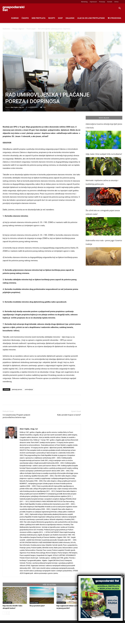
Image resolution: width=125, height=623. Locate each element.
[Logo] (13, 8)
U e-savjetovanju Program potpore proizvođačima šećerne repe (16, 416)
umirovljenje (29, 389)
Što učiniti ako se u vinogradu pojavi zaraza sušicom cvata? (103, 212)
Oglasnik (70, 18)
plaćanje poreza (17, 389)
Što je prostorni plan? (37, 606)
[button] (120, 8)
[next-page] (8, 613)
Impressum (93, 2)
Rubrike (15, 18)
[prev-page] (4, 613)
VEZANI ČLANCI (34, 585)
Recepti (51, 18)
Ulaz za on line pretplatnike (91, 18)
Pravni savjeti (31, 29)
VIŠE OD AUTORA (49, 585)
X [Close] (123, 575)
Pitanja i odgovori (18, 29)
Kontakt (109, 2)
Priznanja (102, 2)
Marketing (84, 2)
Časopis (25, 18)
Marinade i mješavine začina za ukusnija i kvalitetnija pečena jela (102, 182)
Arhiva (116, 2)
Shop (60, 18)
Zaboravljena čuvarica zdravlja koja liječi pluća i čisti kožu (104, 126)
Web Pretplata (38, 18)
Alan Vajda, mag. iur (17, 107)
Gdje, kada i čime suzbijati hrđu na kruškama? (104, 154)
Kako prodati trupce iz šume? (69, 415)
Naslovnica (6, 29)
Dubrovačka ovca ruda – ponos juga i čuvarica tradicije (104, 242)
